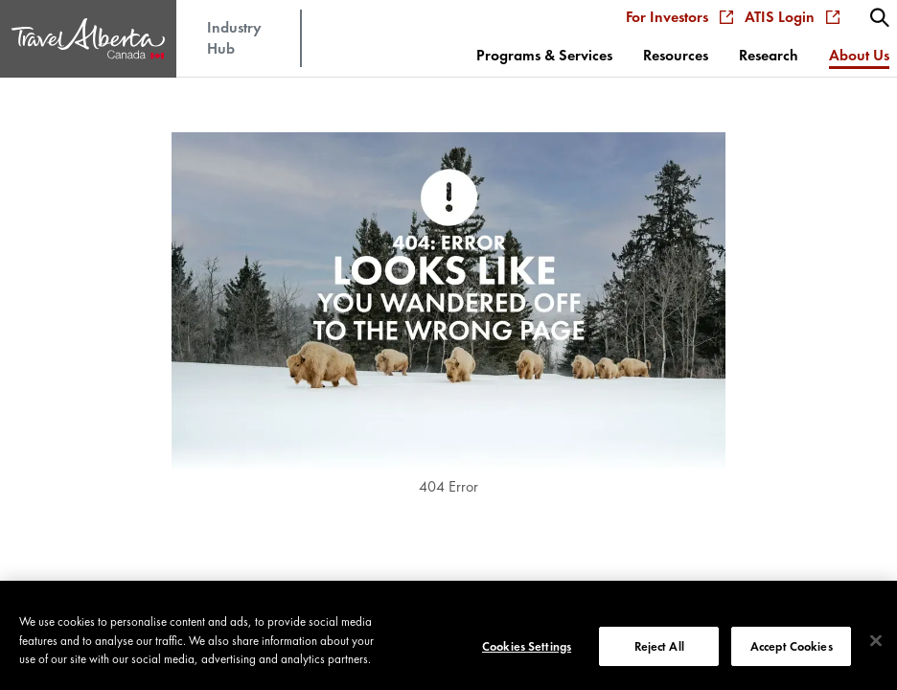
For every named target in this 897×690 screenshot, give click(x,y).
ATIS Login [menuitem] (792, 17)
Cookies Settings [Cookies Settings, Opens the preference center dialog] (526, 660)
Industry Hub (234, 37)
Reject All (659, 660)
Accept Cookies (791, 660)
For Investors (679, 17)
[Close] (876, 654)
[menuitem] (879, 17)
